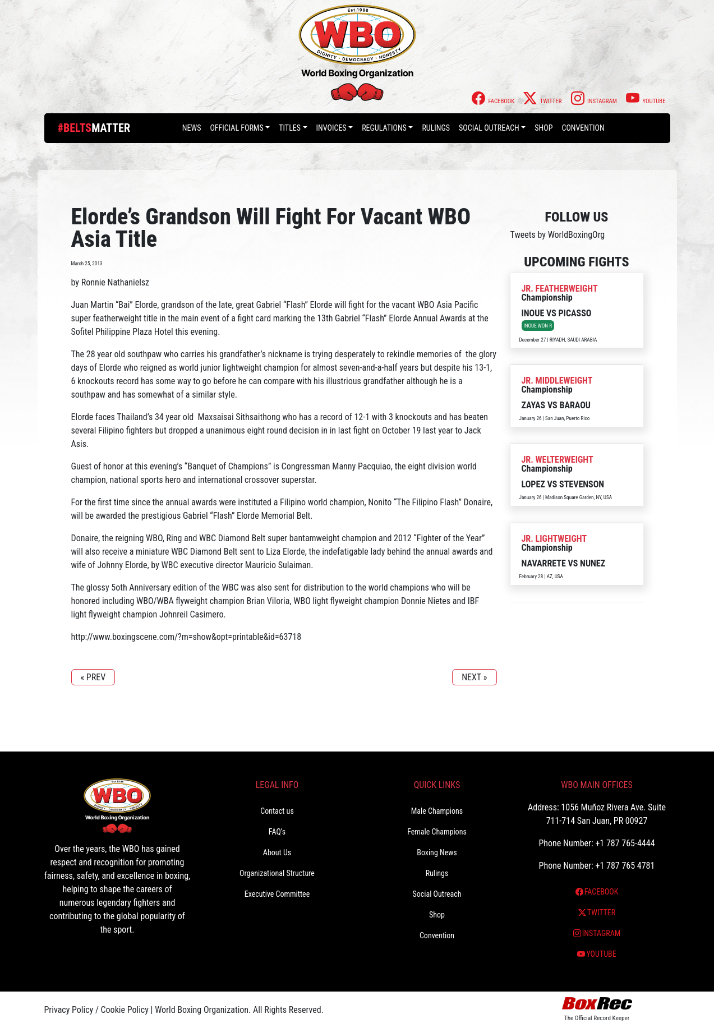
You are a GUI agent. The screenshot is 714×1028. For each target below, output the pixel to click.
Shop (543, 127)
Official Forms (236, 127)
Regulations (384, 127)
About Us (277, 852)
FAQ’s (277, 831)
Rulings (436, 127)
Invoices (331, 127)
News (191, 127)
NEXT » (474, 677)
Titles (290, 127)
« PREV (93, 677)
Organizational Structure (277, 873)
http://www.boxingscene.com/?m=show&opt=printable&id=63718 (186, 636)
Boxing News (437, 852)
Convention (582, 127)
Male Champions (437, 810)
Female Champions (437, 831)
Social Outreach (489, 127)
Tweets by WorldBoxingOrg (557, 234)
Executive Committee (277, 893)
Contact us (277, 810)
